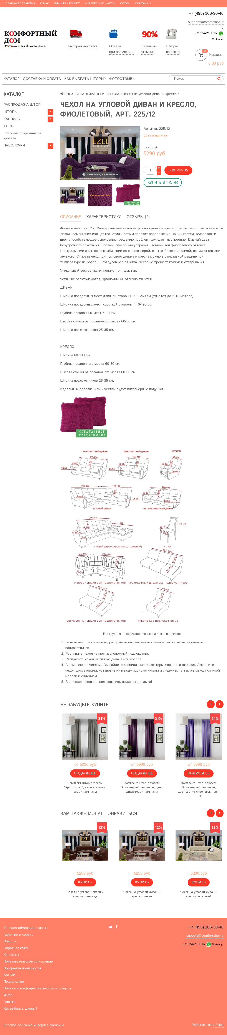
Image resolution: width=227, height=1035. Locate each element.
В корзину (178, 170)
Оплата (115, 46)
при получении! (121, 51)
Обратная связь (16, 948)
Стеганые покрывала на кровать (22, 136)
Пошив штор (13, 981)
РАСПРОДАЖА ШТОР (22, 104)
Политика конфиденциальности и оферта (37, 988)
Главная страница (20, 4)
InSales (218, 1024)
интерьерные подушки (145, 389)
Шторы (172, 46)
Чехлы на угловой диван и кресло (150, 94)
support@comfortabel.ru (205, 935)
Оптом (125, 4)
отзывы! (147, 51)
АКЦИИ (9, 975)
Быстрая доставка (83, 46)
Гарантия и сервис (18, 934)
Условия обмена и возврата (25, 927)
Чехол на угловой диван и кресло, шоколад (85, 894)
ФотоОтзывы (122, 78)
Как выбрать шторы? (85, 78)
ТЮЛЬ (8, 126)
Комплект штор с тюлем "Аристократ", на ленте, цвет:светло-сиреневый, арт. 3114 (198, 789)
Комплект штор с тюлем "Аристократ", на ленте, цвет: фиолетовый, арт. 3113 (142, 787)
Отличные (149, 46)
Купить (85, 882)
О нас (44, 4)
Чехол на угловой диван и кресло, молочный (198, 894)
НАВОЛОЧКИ (14, 145)
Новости (10, 941)
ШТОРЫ (10, 111)
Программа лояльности (22, 968)
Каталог (11, 78)
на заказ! (173, 51)
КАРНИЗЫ (11, 119)
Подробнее (85, 773)
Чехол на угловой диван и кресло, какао (141, 894)
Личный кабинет (67, 4)
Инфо (7, 995)
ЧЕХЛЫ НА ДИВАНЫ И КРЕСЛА (93, 94)
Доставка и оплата (42, 78)
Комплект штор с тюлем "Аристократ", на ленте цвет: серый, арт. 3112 (85, 787)
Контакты (143, 4)
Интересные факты (100, 4)
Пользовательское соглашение (28, 961)
